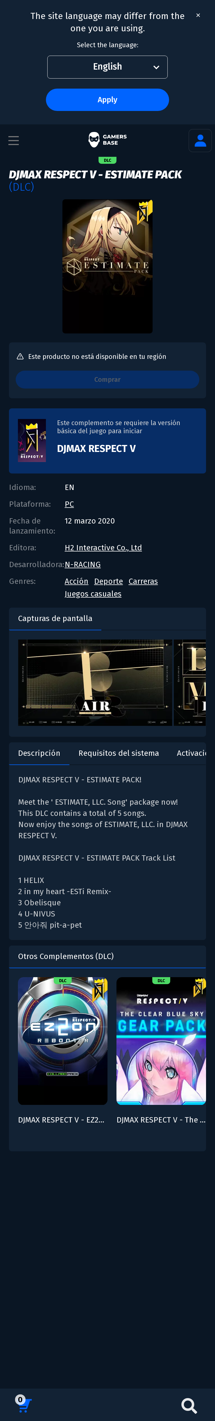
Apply (107, 99)
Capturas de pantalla (55, 618)
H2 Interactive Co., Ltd (103, 547)
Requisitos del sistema (118, 753)
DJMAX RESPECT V (96, 448)
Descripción (39, 753)
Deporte (108, 581)
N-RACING (83, 564)
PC (69, 504)
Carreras (143, 581)
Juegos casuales (93, 593)
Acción (76, 581)
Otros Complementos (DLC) (66, 956)
